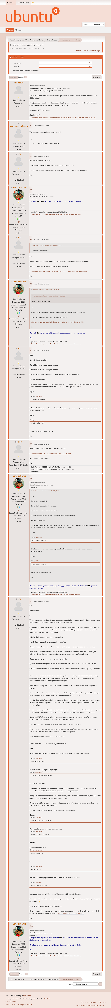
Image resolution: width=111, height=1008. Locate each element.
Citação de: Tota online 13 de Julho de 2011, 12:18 (46, 491)
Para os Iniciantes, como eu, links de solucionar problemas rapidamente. (56, 214)
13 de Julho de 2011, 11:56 (41, 284)
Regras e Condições (87, 1005)
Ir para (70, 984)
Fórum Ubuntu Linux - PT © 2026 (93, 1002)
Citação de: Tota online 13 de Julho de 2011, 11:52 (46, 289)
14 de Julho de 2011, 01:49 (37, 930)
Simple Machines (26, 1004)
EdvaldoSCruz (19, 187)
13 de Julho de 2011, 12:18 (41, 350)
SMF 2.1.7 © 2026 (12, 1004)
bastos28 (19, 82)
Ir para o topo (14, 974)
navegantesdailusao (19, 126)
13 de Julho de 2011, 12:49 (41, 444)
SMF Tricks (27, 996)
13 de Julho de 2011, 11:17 (37, 194)
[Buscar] (91, 24)
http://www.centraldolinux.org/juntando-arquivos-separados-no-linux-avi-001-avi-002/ (62, 117)
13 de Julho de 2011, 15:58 (41, 601)
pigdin (19, 441)
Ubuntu (46, 999)
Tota (19, 154)
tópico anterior (82, 51)
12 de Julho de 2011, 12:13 (41, 156)
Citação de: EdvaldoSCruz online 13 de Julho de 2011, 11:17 (48, 245)
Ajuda (78, 1005)
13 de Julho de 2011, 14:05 (37, 482)
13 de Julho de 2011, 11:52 (41, 239)
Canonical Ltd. (11, 1001)
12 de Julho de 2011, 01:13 (37, 85)
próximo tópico (95, 51)
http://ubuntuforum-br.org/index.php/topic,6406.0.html (50, 453)
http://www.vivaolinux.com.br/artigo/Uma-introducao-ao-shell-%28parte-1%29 (59, 271)
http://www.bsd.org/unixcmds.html (71, 913)
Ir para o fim (13, 77)
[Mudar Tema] (33, 2)
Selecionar (38, 396)
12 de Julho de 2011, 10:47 (41, 125)
